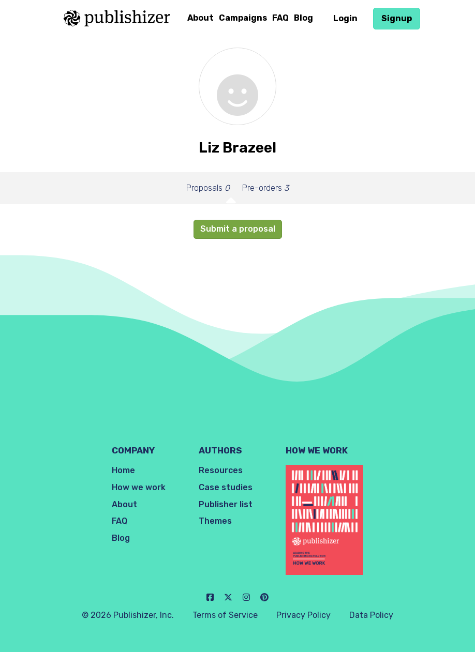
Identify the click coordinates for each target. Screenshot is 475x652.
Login (345, 18)
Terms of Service (225, 615)
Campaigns (243, 18)
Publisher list (226, 504)
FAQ (280, 18)
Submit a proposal (237, 229)
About (200, 18)
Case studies (226, 487)
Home (123, 470)
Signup (396, 18)
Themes (215, 521)
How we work (139, 487)
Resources (221, 470)
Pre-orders (265, 188)
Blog (303, 18)
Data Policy (371, 615)
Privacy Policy (303, 615)
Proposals (208, 188)
